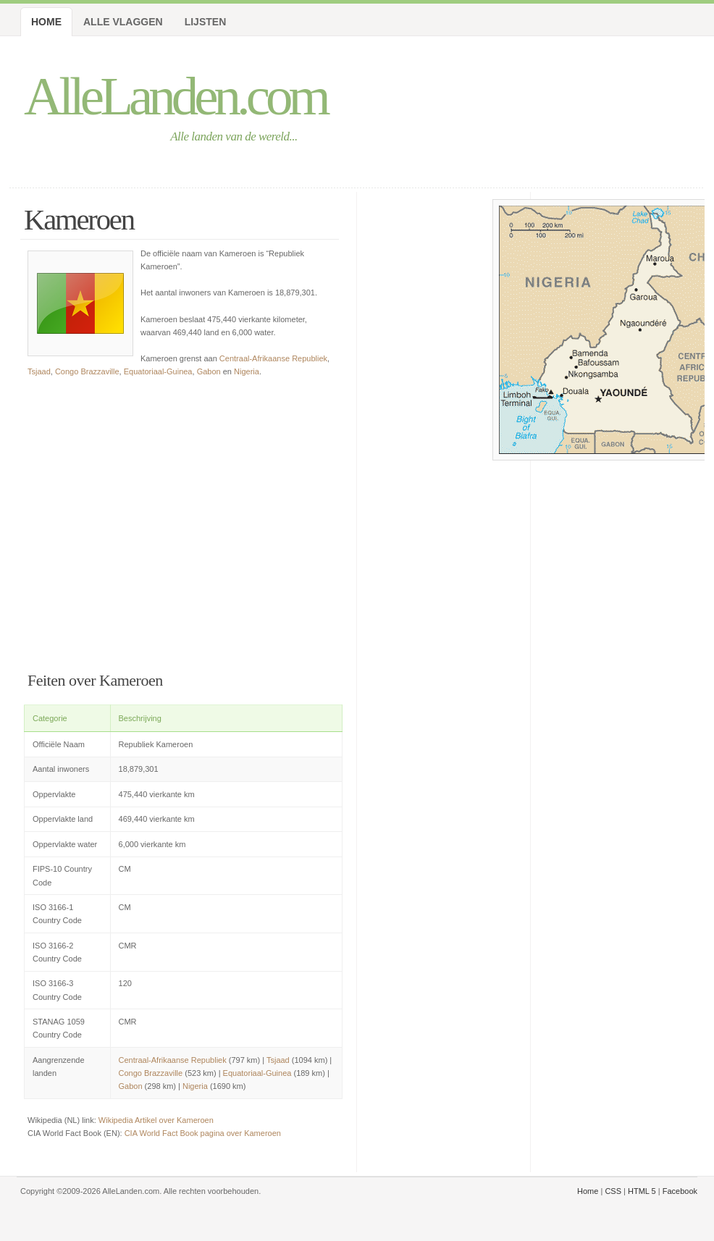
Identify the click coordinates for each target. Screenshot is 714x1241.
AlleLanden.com (175, 96)
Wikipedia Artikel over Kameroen (156, 1120)
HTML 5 (642, 1191)
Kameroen (79, 219)
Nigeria (246, 371)
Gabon (209, 371)
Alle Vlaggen (123, 22)
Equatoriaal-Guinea (158, 371)
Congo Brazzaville (87, 371)
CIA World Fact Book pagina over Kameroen (203, 1133)
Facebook (680, 1191)
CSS (613, 1191)
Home (46, 22)
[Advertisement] (183, 521)
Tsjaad (39, 371)
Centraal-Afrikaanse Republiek (273, 358)
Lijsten (206, 22)
